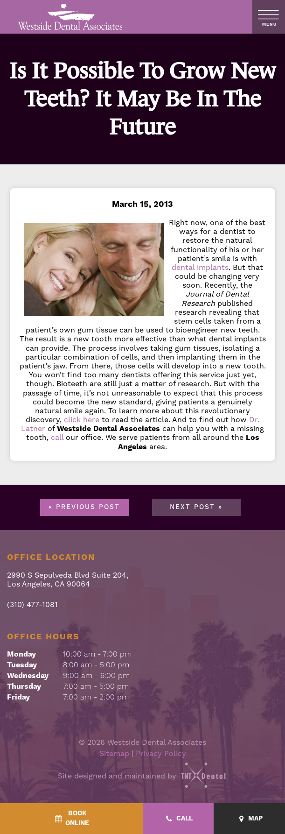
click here (81, 419)
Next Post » (196, 507)
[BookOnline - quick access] (71, 818)
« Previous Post (84, 507)
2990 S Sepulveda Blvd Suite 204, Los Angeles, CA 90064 (67, 580)
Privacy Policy (161, 753)
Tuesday (22, 665)
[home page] (70, 17)
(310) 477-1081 (32, 605)
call (57, 437)
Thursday (24, 686)
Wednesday (28, 675)
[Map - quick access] (249, 818)
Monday (21, 654)
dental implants (200, 267)
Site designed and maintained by (143, 776)
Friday (18, 697)
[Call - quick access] (178, 818)
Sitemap (114, 753)
